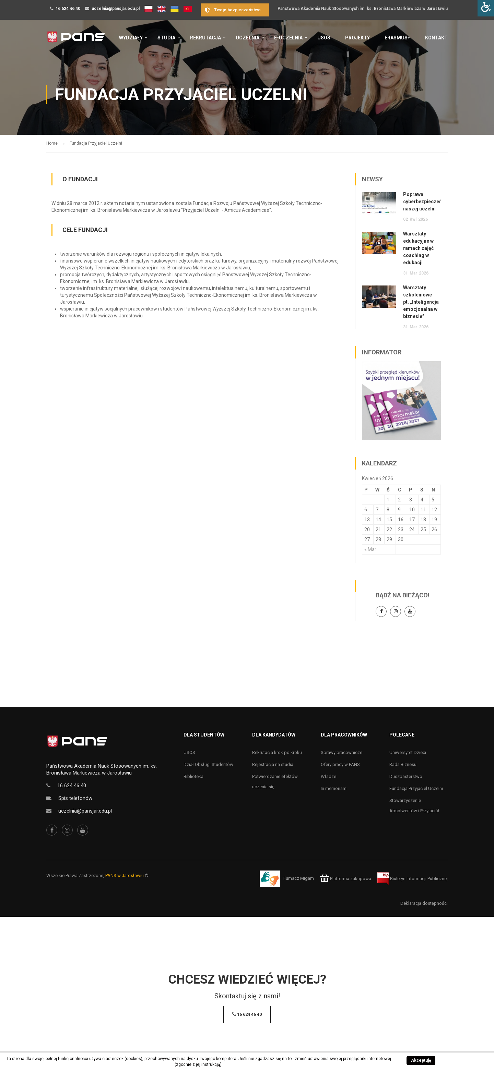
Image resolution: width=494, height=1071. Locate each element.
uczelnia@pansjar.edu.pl (116, 8)
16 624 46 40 (68, 8)
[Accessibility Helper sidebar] (486, 8)
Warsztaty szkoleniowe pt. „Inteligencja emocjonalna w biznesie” (421, 302)
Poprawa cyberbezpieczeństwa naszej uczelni (427, 201)
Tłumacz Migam (298, 878)
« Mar (370, 549)
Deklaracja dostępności (424, 903)
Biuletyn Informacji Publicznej (412, 878)
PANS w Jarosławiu (124, 875)
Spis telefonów (75, 798)
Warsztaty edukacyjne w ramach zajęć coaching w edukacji (418, 248)
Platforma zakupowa (345, 878)
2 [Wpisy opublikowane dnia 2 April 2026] (399, 499)
